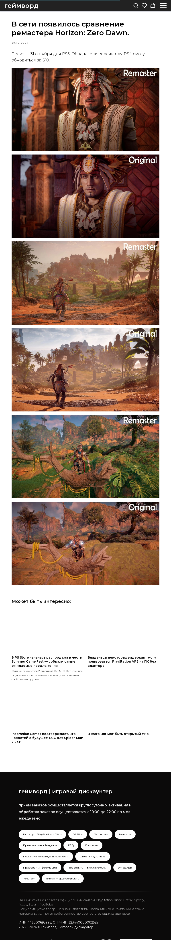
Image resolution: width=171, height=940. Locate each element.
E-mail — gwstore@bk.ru (62, 859)
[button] (135, 5)
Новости (125, 815)
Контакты (91, 826)
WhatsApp (125, 848)
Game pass (101, 815)
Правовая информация (40, 848)
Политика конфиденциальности (46, 837)
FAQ (71, 826)
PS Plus (78, 815)
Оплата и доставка (93, 837)
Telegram (29, 859)
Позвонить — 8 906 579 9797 (87, 848)
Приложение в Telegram (40, 826)
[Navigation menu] (163, 5)
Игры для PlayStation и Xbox (42, 815)
